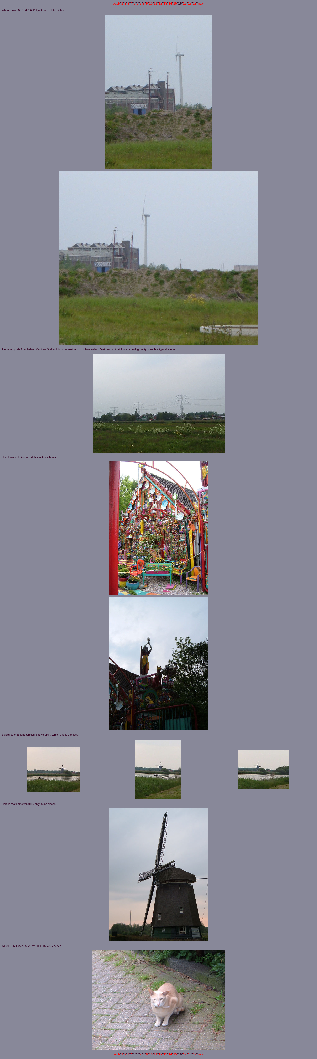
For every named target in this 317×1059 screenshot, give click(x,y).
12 (160, 3)
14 (170, 3)
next (201, 3)
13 (165, 3)
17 (185, 3)
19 (194, 3)
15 (175, 3)
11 (155, 3)
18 (189, 3)
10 (151, 3)
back (116, 3)
